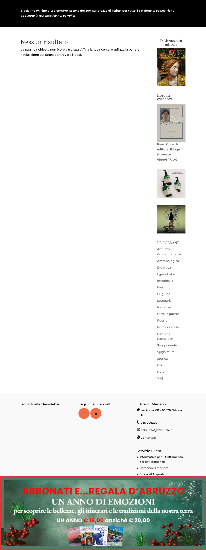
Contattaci (148, 437)
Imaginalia (165, 281)
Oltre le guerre (168, 314)
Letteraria (164, 300)
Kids (160, 287)
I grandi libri (166, 274)
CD (159, 365)
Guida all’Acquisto (152, 474)
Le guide (163, 294)
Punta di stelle (168, 327)
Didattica (164, 267)
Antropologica (168, 261)
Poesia (162, 320)
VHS (160, 378)
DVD (160, 372)
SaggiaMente (167, 345)
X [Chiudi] (203, 481)
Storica (162, 358)
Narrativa (164, 307)
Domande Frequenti (154, 468)
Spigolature (166, 352)
